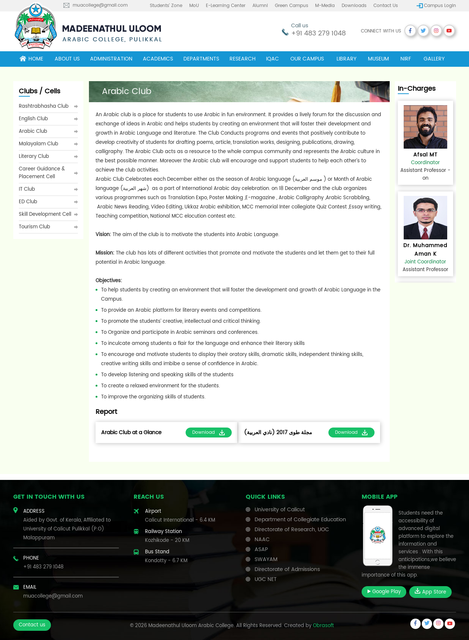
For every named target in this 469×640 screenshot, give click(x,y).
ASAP (261, 549)
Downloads (354, 5)
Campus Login (440, 5)
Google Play (384, 592)
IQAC (272, 59)
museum (378, 59)
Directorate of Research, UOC (292, 529)
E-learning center (225, 5)
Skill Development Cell (45, 214)
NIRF (405, 59)
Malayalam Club (38, 144)
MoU (194, 5)
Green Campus (291, 5)
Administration (111, 59)
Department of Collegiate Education (300, 519)
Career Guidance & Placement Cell (42, 173)
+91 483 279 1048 (318, 33)
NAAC (262, 539)
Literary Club (34, 156)
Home (31, 59)
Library (346, 59)
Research (243, 59)
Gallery (434, 59)
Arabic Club (33, 131)
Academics (158, 59)
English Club (33, 119)
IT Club (27, 189)
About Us (67, 59)
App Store (430, 592)
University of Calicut (280, 509)
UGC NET (266, 579)
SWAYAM (266, 559)
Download (208, 432)
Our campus (307, 59)
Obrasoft (323, 626)
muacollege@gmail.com (100, 5)
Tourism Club (34, 227)
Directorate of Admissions (287, 569)
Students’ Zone (166, 5)
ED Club (28, 202)
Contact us (385, 5)
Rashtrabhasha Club (44, 106)
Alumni (260, 5)
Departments (201, 59)
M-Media (325, 5)
